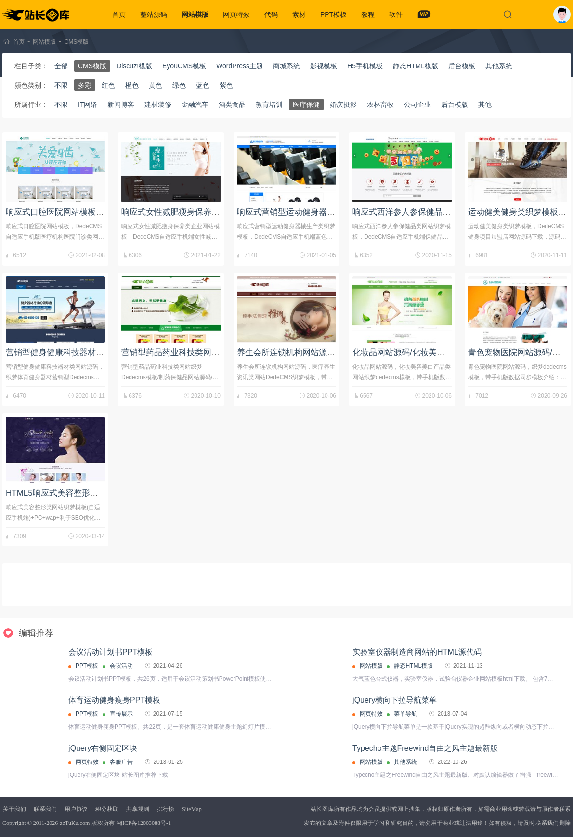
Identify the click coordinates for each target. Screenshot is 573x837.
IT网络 (87, 104)
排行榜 (165, 809)
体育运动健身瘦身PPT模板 (114, 700)
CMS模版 (77, 42)
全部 (61, 66)
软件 (396, 14)
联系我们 (45, 809)
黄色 (155, 85)
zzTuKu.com (75, 823)
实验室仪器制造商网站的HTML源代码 (417, 652)
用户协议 (76, 809)
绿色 (179, 85)
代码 (271, 14)
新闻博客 (120, 104)
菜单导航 (405, 713)
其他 (485, 104)
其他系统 (498, 66)
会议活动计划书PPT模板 (110, 652)
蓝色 (202, 85)
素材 (299, 14)
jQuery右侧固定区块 (102, 748)
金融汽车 (195, 104)
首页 (119, 14)
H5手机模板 (365, 66)
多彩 (84, 85)
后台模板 (461, 66)
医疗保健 (306, 104)
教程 (368, 14)
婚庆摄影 (343, 104)
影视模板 (323, 66)
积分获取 (106, 809)
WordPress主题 (239, 66)
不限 (61, 85)
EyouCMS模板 (184, 66)
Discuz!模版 (134, 66)
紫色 (226, 85)
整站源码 (153, 14)
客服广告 (121, 762)
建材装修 (157, 104)
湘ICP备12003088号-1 (144, 823)
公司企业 (417, 104)
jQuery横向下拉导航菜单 (394, 700)
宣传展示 (121, 713)
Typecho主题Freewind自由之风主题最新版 (425, 748)
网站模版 (195, 14)
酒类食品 (232, 104)
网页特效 (236, 14)
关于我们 (14, 809)
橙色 (132, 85)
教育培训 (269, 104)
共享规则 (137, 809)
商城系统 (286, 66)
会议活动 (121, 665)
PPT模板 (333, 14)
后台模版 (454, 104)
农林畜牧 (380, 104)
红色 (108, 85)
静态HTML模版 (415, 66)
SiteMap (192, 809)
